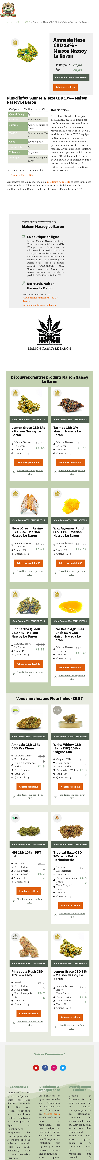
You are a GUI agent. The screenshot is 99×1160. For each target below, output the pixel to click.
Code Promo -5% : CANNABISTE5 (71, 77)
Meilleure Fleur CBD (35, 109)
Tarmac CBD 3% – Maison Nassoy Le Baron (67, 431)
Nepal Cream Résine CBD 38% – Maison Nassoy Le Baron (27, 532)
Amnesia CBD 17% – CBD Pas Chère (26, 746)
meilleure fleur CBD (58, 182)
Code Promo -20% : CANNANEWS (28, 963)
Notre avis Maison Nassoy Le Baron (40, 285)
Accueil (11, 22)
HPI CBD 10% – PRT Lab (26, 854)
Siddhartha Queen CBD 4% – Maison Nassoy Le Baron (25, 633)
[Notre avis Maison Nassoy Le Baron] (23, 283)
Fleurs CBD (24, 22)
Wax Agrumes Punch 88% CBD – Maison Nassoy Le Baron (69, 532)
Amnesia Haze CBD (22, 175)
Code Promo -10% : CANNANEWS (70, 736)
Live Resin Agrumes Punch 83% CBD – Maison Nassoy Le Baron (68, 634)
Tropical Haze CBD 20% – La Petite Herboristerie (67, 856)
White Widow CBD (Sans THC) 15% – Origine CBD (67, 748)
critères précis (52, 1115)
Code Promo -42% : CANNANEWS (70, 844)
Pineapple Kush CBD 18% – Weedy (27, 973)
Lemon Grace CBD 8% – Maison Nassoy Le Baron (28, 431)
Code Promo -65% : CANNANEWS (28, 736)
